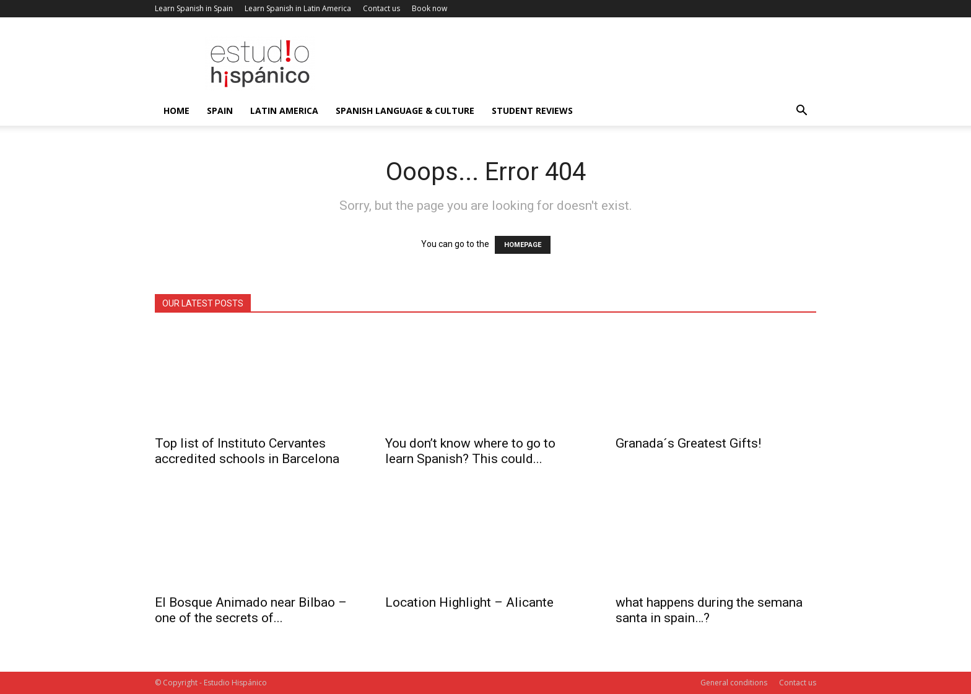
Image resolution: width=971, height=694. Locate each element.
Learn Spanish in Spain (194, 8)
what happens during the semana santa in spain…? (709, 610)
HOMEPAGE (522, 245)
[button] (801, 112)
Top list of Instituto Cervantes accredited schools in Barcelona (247, 451)
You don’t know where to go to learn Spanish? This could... (470, 451)
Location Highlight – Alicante (469, 602)
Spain (220, 110)
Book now (429, 8)
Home (176, 110)
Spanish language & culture (405, 110)
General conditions (733, 682)
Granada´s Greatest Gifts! (688, 443)
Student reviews (532, 110)
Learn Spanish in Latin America (298, 8)
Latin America (284, 110)
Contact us (381, 8)
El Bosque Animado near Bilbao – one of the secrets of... (251, 610)
